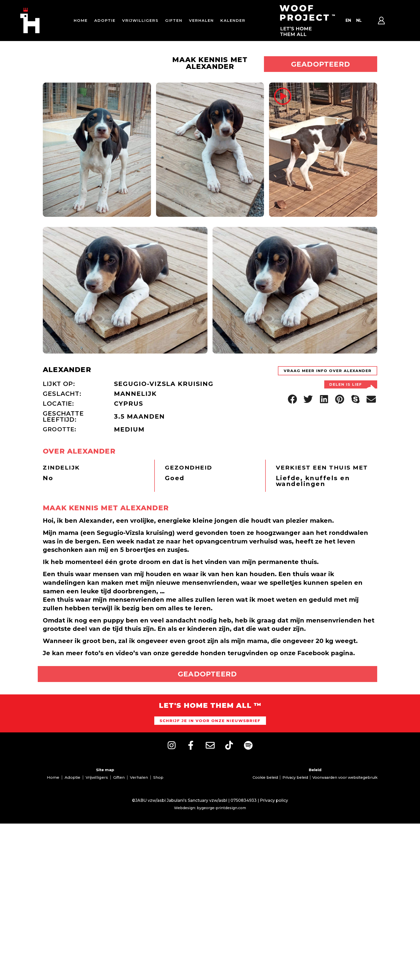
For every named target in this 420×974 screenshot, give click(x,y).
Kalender (232, 20)
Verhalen (201, 20)
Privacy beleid (294, 798)
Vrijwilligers (140, 20)
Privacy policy (274, 821)
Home (81, 20)
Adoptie (105, 20)
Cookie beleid (261, 798)
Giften (173, 20)
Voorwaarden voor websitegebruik (348, 798)
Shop (158, 798)
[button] (292, 427)
